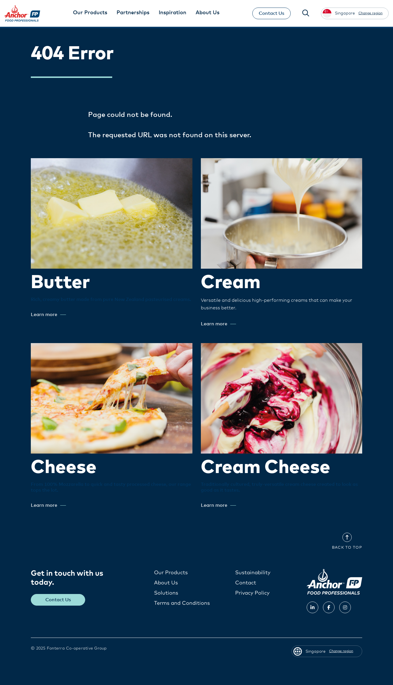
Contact (245, 583)
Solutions (166, 593)
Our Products (171, 572)
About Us (166, 583)
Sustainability (252, 572)
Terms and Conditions (182, 603)
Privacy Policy (252, 593)
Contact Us (271, 13)
